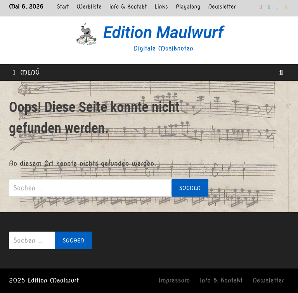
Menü (26, 72)
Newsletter (222, 6)
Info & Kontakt (128, 6)
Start (63, 6)
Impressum (174, 280)
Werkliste (88, 6)
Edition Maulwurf (163, 32)
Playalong (188, 6)
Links (161, 6)
